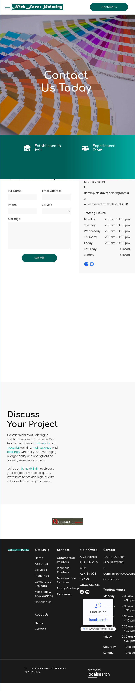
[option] (67, 521)
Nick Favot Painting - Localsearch (98, 612)
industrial (13, 448)
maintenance (42, 448)
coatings (13, 452)
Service (47, 205)
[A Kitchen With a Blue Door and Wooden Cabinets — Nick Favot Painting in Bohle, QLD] (98, 431)
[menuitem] (47, 557)
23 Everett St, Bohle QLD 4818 (108, 204)
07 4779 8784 (30, 469)
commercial (42, 443)
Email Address (51, 191)
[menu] (7, 7)
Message (14, 219)
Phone (12, 205)
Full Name (14, 191)
